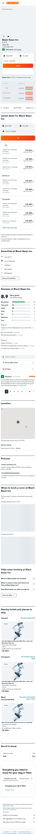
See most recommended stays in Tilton (27, 698)
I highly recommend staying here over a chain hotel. (17, 328)
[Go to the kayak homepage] (13, 3)
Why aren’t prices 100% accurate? (19, 822)
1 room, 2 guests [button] (9, 61)
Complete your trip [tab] (10, 778)
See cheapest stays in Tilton (28, 657)
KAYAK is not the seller (19, 815)
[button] (3, 3)
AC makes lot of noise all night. (13, 348)
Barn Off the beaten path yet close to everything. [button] (17, 722)
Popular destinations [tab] (26, 778)
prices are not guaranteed (9, 809)
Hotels (15, 832)
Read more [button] (23, 385)
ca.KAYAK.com (7, 832)
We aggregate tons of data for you (19, 818)
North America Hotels (24, 832)
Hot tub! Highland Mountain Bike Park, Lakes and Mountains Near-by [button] (17, 642)
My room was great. (10, 332)
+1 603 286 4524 (7, 47)
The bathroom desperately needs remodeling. (18, 346)
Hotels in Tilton (9, 790)
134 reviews (17, 49)
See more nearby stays (28, 618)
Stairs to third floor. (9, 343)
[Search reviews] (19, 356)
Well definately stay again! (12, 335)
